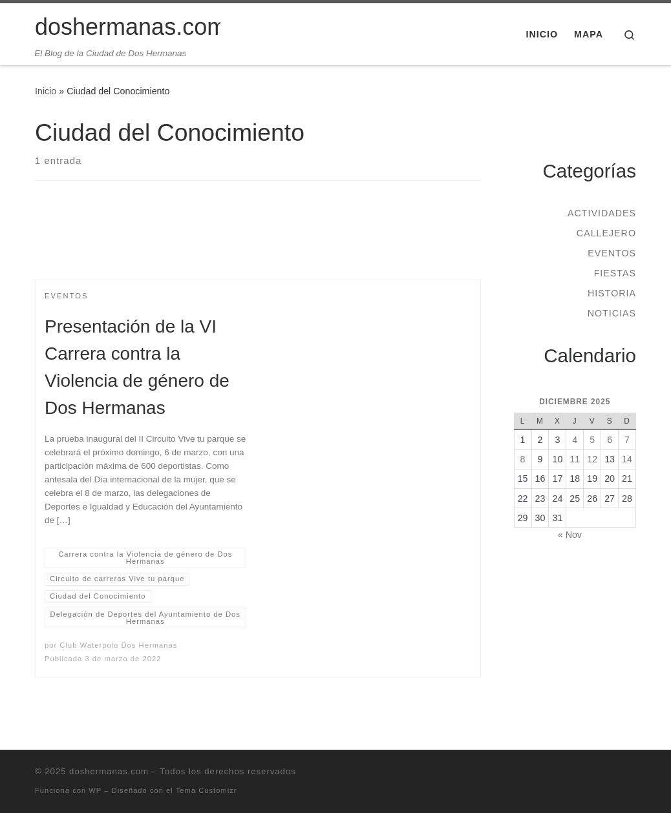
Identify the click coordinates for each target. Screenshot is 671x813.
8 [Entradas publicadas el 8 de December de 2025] (523, 459)
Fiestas (615, 273)
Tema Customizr (206, 790)
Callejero (606, 233)
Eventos (612, 253)
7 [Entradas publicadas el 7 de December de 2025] (627, 440)
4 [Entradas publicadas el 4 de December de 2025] (574, 440)
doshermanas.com (109, 771)
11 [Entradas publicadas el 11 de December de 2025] (575, 459)
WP (95, 790)
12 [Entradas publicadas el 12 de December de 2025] (592, 459)
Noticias (612, 313)
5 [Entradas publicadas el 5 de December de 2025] (592, 440)
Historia (612, 293)
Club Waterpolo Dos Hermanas (118, 645)
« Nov (570, 535)
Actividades (602, 213)
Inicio (45, 91)
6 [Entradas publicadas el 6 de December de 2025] (609, 440)
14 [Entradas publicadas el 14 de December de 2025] (627, 459)
